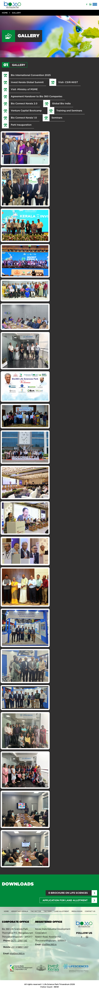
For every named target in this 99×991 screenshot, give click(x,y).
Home (5, 13)
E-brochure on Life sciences (68, 892)
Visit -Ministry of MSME (24, 89)
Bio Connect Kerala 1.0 (24, 117)
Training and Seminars (69, 110)
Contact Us (90, 911)
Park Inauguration (21, 124)
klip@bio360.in (17, 953)
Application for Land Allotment (65, 900)
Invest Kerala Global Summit (27, 82)
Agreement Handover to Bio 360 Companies (36, 96)
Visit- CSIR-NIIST (68, 82)
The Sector (36, 911)
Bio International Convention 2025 (31, 75)
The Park (48, 911)
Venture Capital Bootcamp (26, 110)
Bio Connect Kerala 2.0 (24, 103)
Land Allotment (61, 911)
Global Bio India (61, 103)
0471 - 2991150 (19, 940)
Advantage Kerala (19, 911)
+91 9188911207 (19, 947)
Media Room (77, 911)
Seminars (57, 117)
